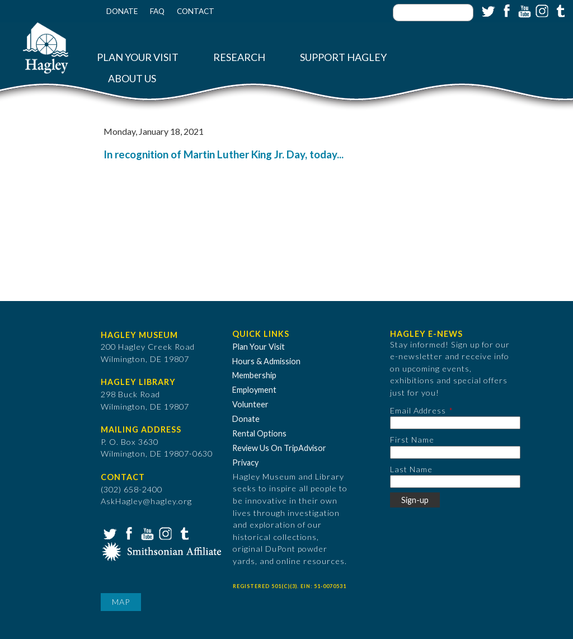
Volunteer (250, 404)
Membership (254, 375)
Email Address (418, 410)
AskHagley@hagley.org (146, 501)
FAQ (157, 11)
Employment (254, 389)
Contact (195, 11)
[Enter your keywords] (433, 12)
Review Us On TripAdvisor (279, 448)
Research (239, 57)
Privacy (245, 462)
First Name (412, 439)
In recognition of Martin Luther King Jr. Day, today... (224, 154)
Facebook (505, 10)
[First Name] (455, 452)
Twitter (487, 10)
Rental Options (259, 433)
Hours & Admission (266, 361)
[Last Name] (455, 481)
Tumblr (559, 10)
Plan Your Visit (138, 57)
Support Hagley (343, 57)
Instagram (541, 10)
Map (121, 602)
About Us (132, 78)
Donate (122, 11)
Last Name (411, 469)
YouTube (523, 10)
